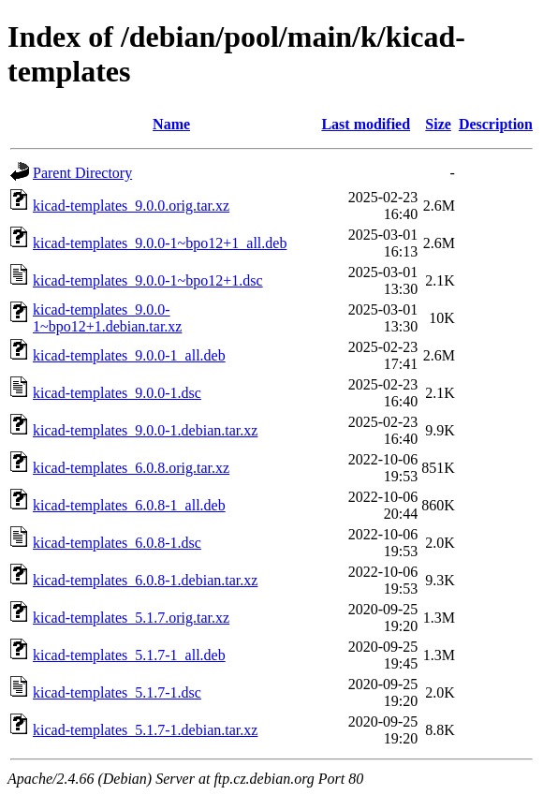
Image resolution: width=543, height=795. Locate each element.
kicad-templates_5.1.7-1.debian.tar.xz (145, 730)
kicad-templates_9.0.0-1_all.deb (129, 355)
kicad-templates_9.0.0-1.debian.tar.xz (145, 430)
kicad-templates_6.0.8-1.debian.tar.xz (145, 580)
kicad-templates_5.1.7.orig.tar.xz (131, 618)
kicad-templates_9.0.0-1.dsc (117, 393)
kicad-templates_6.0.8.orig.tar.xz (131, 468)
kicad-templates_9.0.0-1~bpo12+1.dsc (148, 280)
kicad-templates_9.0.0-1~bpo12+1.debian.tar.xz (107, 318)
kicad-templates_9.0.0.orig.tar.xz (131, 205)
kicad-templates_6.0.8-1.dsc (117, 543)
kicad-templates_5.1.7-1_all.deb (129, 655)
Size (438, 124)
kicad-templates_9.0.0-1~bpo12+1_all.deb (159, 243)
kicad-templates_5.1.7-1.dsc (117, 692)
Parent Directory (82, 173)
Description (496, 124)
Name (171, 124)
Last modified (365, 124)
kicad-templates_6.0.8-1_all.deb (129, 505)
